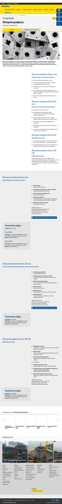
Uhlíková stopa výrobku (31, 474)
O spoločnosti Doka (10, 9)
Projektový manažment (7, 472)
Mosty (15, 473)
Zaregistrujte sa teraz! (37, 491)
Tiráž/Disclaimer (9, 500)
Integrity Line (5, 484)
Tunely (15, 477)
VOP (28, 500)
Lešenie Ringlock (29, 476)
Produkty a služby (27, 9)
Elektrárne (16, 475)
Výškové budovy (17, 467)
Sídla (4, 479)
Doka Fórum (28, 472)
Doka (2, 15)
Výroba (4, 470)
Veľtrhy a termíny (41, 469)
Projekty (18, 9)
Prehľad (12, 29)
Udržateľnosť (8, 12)
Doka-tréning (28, 470)
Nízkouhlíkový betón (30, 477)
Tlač (3, 500)
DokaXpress (40, 470)
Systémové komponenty (13, 15)
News (38, 467)
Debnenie (6, 15)
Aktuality (46, 9)
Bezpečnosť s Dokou (30, 469)
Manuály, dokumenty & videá (31, 29)
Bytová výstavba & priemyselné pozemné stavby (19, 470)
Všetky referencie (18, 478)
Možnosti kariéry (52, 470)
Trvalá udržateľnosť (7, 474)
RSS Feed (39, 472)
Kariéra (52, 9)
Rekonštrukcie (29, 479)
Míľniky (4, 467)
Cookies (32, 500)
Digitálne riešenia (37, 9)
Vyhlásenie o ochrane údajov (20, 500)
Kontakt (4, 477)
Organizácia (5, 469)
